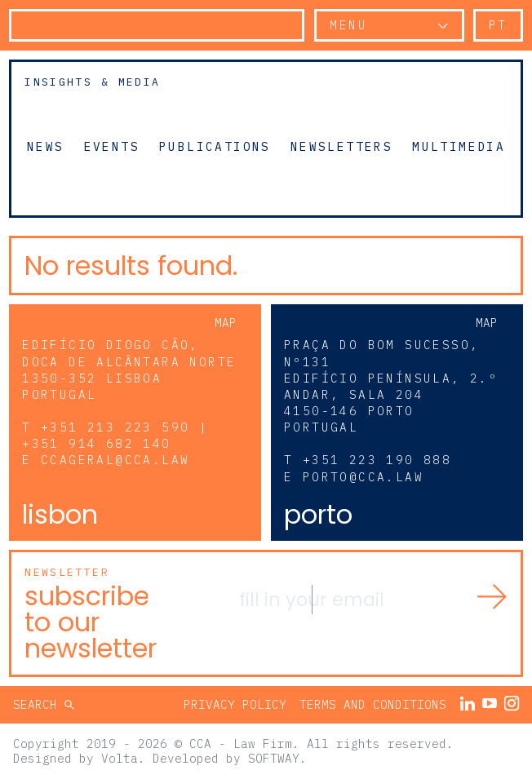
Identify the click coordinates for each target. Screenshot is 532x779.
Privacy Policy (235, 704)
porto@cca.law (363, 477)
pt (498, 25)
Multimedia (458, 146)
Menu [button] (348, 25)
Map (226, 322)
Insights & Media (92, 82)
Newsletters (341, 146)
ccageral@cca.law (115, 459)
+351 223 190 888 (377, 459)
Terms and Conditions (372, 704)
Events (112, 146)
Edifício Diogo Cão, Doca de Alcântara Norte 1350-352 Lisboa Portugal (129, 369)
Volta (119, 758)
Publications (215, 146)
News (45, 146)
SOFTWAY (273, 758)
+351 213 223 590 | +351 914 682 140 (115, 435)
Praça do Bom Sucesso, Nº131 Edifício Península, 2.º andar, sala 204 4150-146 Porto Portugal (391, 386)
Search (38, 704)
